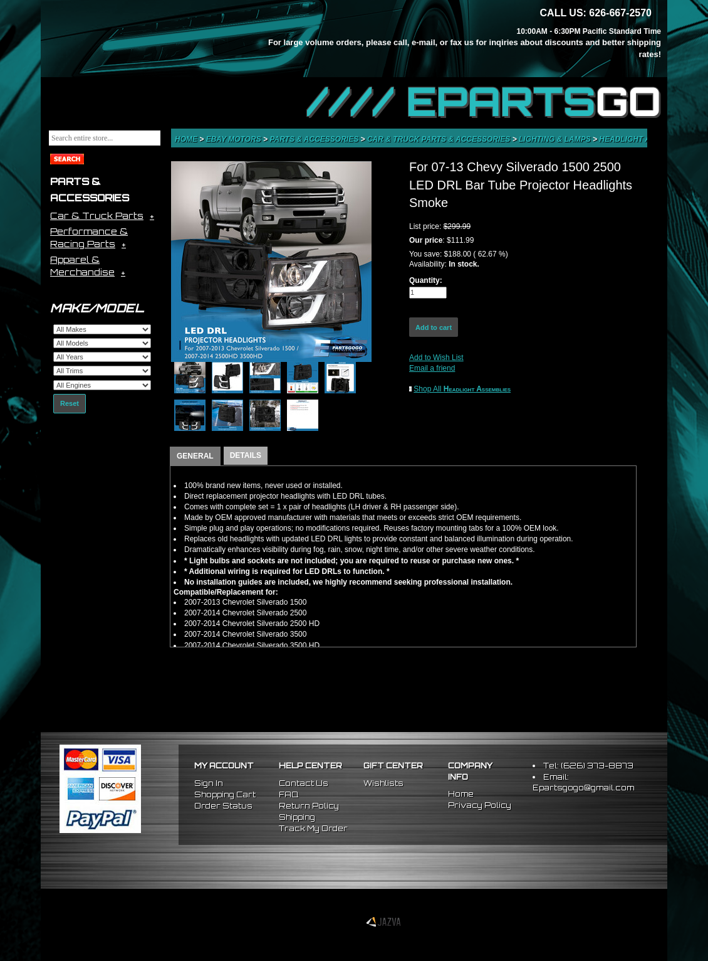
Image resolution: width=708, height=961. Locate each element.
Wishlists (383, 783)
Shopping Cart (225, 794)
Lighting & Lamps (556, 139)
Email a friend (432, 368)
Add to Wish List (436, 357)
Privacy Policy (479, 805)
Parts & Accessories (314, 139)
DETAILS (245, 455)
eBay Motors (234, 139)
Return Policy (309, 805)
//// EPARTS (483, 101)
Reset (69, 403)
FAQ (288, 794)
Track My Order (313, 828)
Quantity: (425, 280)
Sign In (208, 783)
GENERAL (195, 456)
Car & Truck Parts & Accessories (440, 139)
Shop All (462, 389)
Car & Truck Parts (96, 215)
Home (187, 139)
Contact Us (303, 783)
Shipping (297, 817)
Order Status (223, 805)
